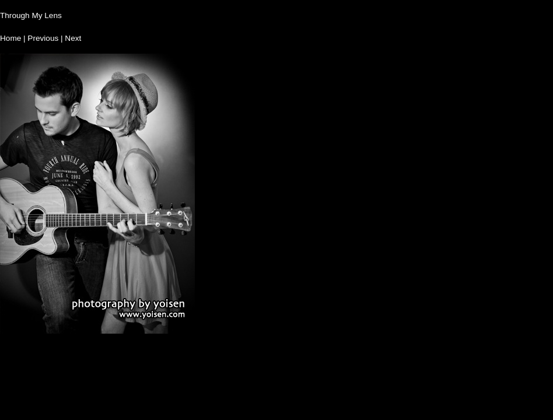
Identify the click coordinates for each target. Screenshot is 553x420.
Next (73, 38)
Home (10, 38)
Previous (42, 38)
